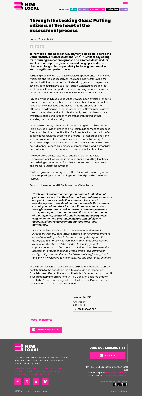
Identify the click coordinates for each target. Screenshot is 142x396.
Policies (36, 391)
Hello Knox (123, 391)
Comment (83, 9)
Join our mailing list (46, 329)
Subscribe (107, 355)
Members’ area (126, 9)
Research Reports (41, 319)
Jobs (45, 391)
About (73, 9)
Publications (112, 9)
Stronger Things (97, 9)
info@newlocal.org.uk (117, 372)
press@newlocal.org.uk (116, 375)
